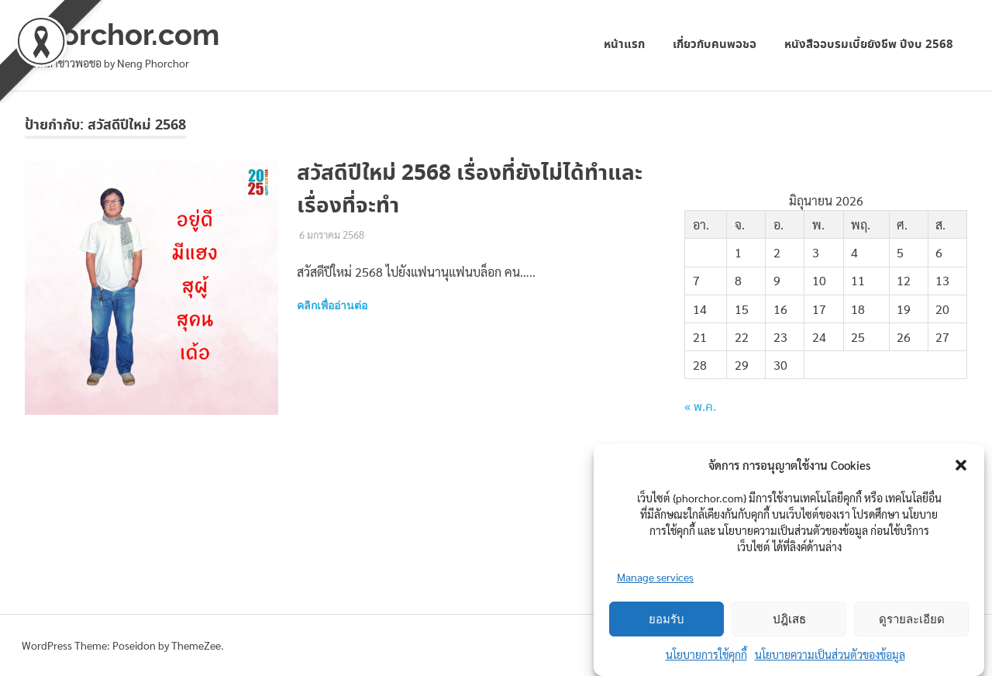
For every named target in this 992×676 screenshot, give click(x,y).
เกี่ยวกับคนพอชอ (714, 44)
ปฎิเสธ (789, 619)
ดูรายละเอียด (912, 619)
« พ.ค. (700, 407)
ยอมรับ (666, 619)
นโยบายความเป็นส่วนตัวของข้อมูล (830, 654)
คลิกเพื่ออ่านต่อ (332, 305)
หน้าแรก (624, 44)
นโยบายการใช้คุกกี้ (706, 654)
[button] (961, 465)
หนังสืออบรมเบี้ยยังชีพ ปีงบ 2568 (868, 44)
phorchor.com (122, 34)
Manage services (655, 577)
